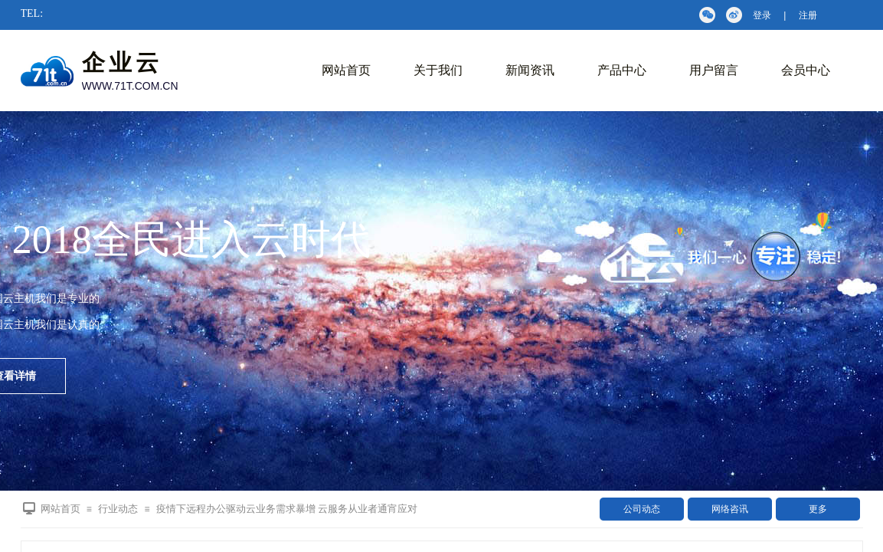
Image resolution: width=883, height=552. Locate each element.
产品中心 (621, 70)
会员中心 (805, 70)
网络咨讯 (729, 509)
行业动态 (118, 508)
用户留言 (713, 70)
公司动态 (641, 509)
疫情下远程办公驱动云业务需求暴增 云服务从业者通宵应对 (286, 508)
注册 (808, 15)
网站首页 (346, 70)
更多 (818, 509)
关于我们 (438, 70)
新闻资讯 (529, 70)
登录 (762, 15)
